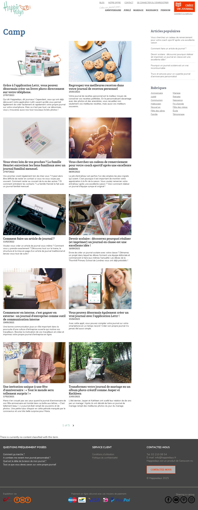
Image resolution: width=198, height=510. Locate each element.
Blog (101, 3)
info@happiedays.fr (165, 457)
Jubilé (153, 97)
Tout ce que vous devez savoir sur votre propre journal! (29, 464)
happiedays (17, 8)
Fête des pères (158, 111)
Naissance (178, 100)
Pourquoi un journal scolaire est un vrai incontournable (169, 66)
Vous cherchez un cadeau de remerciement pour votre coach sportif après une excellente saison (172, 40)
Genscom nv (186, 461)
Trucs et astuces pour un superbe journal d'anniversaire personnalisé (170, 75)
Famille (154, 114)
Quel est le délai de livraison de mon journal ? (24, 461)
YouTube (176, 499)
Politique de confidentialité (105, 458)
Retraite (176, 97)
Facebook (168, 499)
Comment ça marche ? (183, 14)
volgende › (73, 425)
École (175, 111)
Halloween (156, 104)
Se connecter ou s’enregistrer (152, 3)
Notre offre (114, 3)
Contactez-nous (161, 469)
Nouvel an (155, 107)
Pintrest (183, 499)
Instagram (191, 499)
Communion (157, 100)
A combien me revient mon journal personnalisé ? (26, 458)
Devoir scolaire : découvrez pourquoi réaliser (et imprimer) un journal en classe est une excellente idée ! (172, 57)
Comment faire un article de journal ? (168, 49)
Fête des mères (180, 107)
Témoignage (178, 114)
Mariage (176, 93)
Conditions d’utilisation (103, 454)
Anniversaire (157, 93)
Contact (129, 3)
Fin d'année (178, 104)
